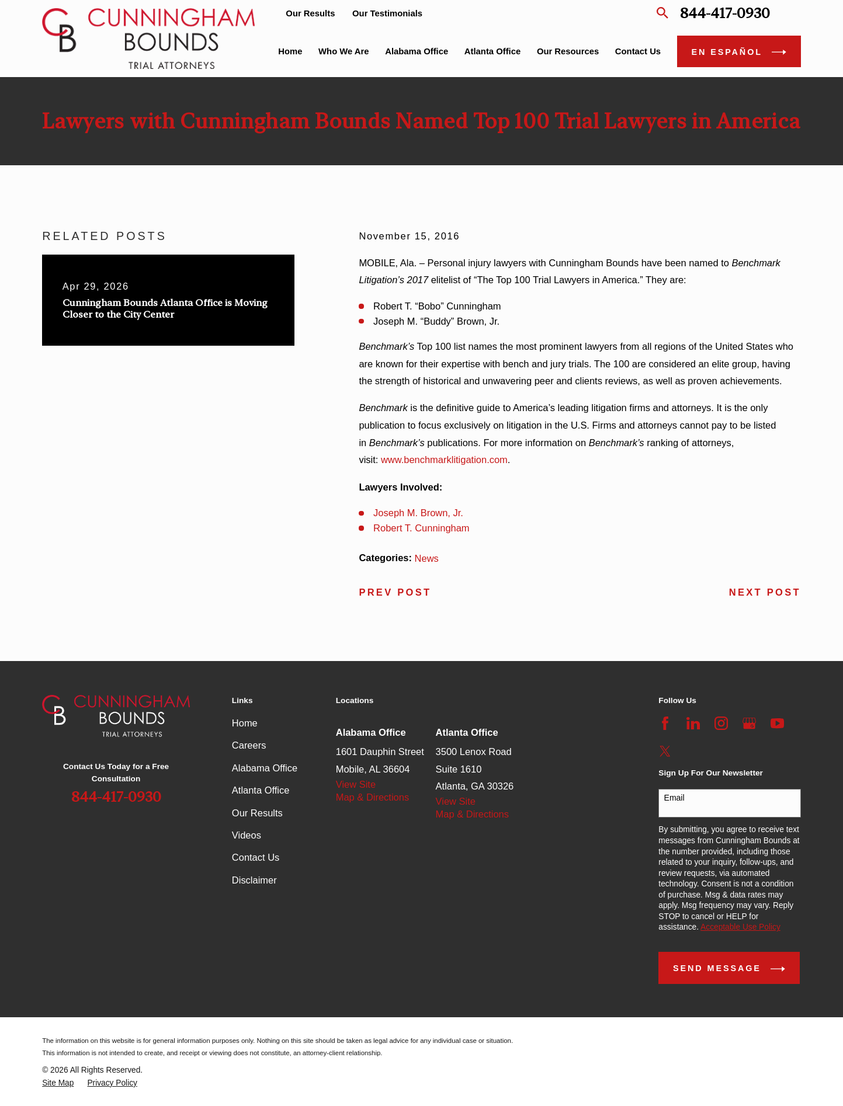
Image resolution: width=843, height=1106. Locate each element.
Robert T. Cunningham (421, 528)
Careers (249, 745)
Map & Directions (372, 797)
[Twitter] (665, 751)
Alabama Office (264, 768)
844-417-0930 (725, 13)
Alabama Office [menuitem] (416, 51)
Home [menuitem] (290, 51)
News (427, 558)
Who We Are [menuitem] (343, 51)
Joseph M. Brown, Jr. (418, 512)
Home (245, 723)
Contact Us (255, 857)
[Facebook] (665, 723)
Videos (246, 835)
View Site (356, 784)
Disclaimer (254, 880)
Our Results (310, 13)
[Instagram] (721, 723)
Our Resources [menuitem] (568, 51)
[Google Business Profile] (749, 723)
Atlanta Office (261, 790)
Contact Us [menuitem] (638, 51)
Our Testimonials (387, 13)
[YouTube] (777, 723)
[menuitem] (58, 1083)
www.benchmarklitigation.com (444, 459)
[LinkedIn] (693, 723)
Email (674, 797)
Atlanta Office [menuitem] (492, 51)
